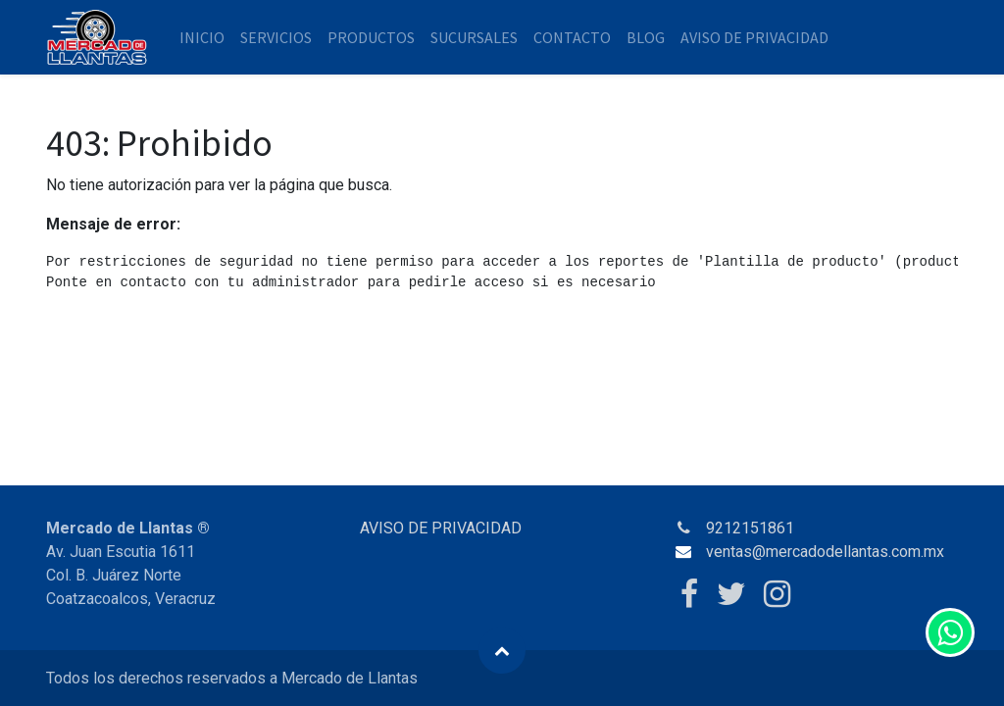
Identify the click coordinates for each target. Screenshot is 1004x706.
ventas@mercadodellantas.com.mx (825, 551)
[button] (502, 650)
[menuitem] (202, 37)
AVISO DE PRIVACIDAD (441, 528)
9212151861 (750, 528)
